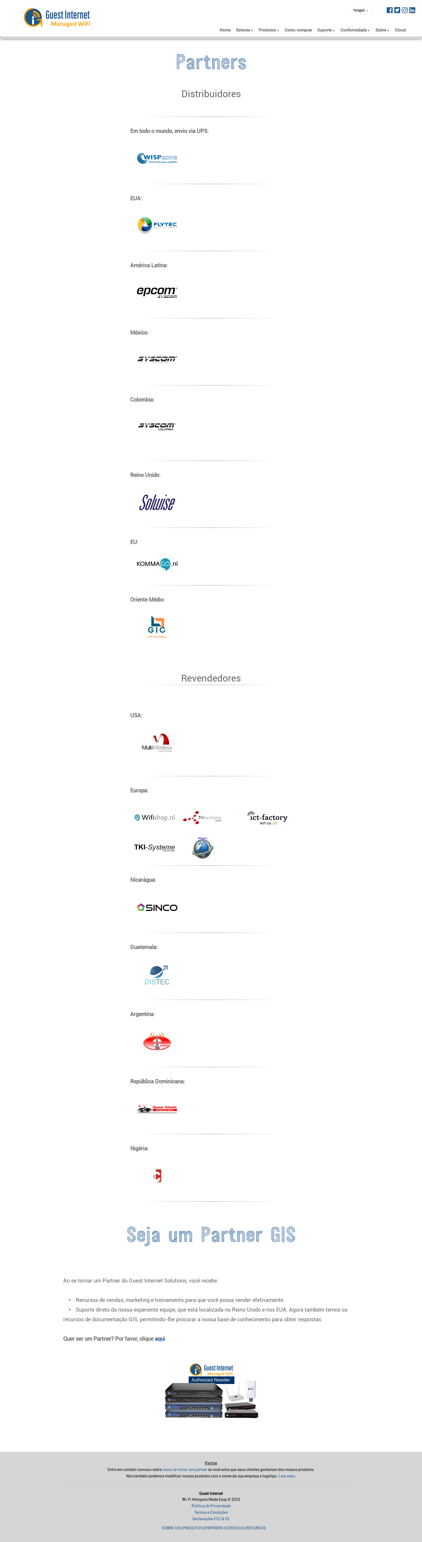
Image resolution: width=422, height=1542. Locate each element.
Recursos (256, 1528)
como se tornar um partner (185, 1469)
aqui (160, 1339)
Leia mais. (287, 1476)
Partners (214, 1528)
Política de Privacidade (211, 1506)
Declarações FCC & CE (211, 1519)
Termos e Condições (211, 1512)
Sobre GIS (171, 1528)
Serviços (235, 1528)
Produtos (193, 1528)
